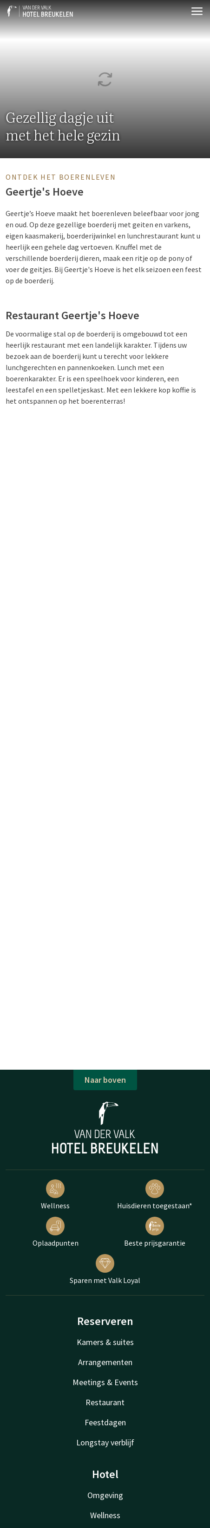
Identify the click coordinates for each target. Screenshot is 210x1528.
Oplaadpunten (56, 1232)
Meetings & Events (105, 1382)
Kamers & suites (105, 1342)
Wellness (55, 1194)
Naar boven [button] (105, 1079)
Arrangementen (105, 1362)
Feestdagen (105, 1422)
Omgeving (105, 1495)
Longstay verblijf (105, 1442)
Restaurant (105, 1402)
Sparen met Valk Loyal (105, 1269)
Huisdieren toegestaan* (154, 1194)
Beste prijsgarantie (154, 1232)
